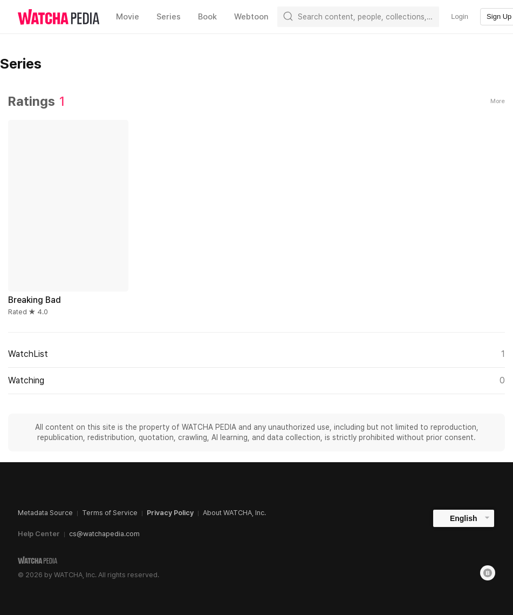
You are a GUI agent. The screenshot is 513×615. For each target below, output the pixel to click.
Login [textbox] (459, 16)
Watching (256, 381)
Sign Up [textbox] (499, 16)
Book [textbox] (207, 17)
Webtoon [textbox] (251, 17)
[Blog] (487, 572)
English (463, 518)
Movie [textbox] (127, 17)
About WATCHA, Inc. (234, 513)
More (497, 101)
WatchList (256, 354)
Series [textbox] (168, 17)
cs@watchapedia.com (104, 534)
